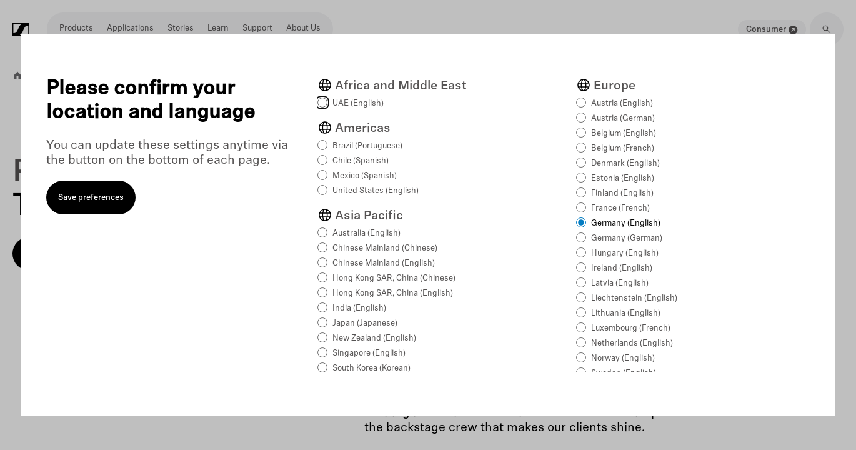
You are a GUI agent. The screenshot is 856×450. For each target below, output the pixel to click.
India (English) (359, 308)
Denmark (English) (625, 163)
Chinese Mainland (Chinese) (384, 248)
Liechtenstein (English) (634, 298)
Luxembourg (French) (630, 328)
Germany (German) (626, 238)
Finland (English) (622, 193)
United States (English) (375, 191)
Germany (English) (625, 223)
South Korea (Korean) (371, 368)
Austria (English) (622, 103)
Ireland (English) (621, 268)
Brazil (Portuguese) (367, 146)
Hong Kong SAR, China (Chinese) (393, 278)
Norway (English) (623, 358)
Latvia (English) (620, 283)
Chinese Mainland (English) (383, 263)
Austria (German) (623, 118)
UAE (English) (358, 103)
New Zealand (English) (374, 338)
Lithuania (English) (625, 313)
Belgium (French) (622, 148)
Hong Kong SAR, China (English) (392, 293)
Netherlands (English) (632, 343)
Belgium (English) (623, 133)
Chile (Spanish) (360, 161)
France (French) (620, 208)
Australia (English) (366, 233)
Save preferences (91, 198)
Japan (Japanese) (364, 323)
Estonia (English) (622, 178)
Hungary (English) (625, 253)
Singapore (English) (369, 353)
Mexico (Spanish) (364, 176)
